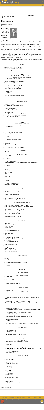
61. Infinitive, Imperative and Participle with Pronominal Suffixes (15, 185)
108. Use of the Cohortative (8, 279)
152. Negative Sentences (8, 362)
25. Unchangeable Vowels (8, 112)
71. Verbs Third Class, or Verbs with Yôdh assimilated (14, 207)
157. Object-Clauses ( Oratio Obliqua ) (10, 369)
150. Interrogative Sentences (8, 359)
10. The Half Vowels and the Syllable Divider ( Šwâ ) (13, 85)
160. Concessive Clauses (8, 373)
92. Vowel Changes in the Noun (9, 242)
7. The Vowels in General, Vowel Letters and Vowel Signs (14, 81)
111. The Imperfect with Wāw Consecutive (11, 283)
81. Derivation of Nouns (8, 226)
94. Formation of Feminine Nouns (9, 245)
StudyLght (8, 2)
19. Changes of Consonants (8, 104)
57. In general (6, 180)
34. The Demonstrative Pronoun (9, 135)
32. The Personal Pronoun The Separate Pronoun (12, 132)
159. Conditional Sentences (8, 371)
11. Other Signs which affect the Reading (11, 87)
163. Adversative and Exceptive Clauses (11, 377)
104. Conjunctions (6, 263)
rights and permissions (21, 397)
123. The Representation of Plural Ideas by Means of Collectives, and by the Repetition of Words (21, 309)
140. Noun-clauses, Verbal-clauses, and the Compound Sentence (15, 341)
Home (3, 16)
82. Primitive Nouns (7, 227)
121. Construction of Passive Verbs (10, 304)
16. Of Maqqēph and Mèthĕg (8, 93)
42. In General (6, 151)
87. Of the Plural (6, 234)
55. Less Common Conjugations (9, 174)
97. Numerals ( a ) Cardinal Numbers (10, 249)
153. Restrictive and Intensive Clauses (10, 363)
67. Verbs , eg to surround (10, 199)
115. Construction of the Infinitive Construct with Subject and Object (16, 291)
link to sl (40, 397)
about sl (35, 397)
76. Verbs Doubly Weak (7, 214)
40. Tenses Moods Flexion (8, 146)
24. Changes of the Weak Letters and (10, 111)
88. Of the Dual (6, 236)
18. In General (6, 102)
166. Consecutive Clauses (8, 381)
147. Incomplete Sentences (8, 352)
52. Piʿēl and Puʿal (6, 170)
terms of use (4, 397)
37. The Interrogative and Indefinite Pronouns (12, 139)
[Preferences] (42, 5)
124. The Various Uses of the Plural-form (11, 310)
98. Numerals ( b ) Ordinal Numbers (10, 251)
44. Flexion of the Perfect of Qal (9, 157)
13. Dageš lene (6, 89)
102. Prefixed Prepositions (8, 261)
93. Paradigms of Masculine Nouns (10, 244)
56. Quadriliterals (6, 176)
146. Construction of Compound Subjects (11, 351)
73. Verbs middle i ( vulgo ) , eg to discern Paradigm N (14, 210)
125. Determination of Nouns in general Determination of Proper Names (17, 312)
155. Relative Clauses (7, 366)
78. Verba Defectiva (7, 222)
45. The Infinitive (6, 158)
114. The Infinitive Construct (8, 290)
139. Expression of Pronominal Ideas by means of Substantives (15, 334)
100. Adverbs (6, 258)
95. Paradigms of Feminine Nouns (9, 247)
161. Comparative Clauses (8, 374)
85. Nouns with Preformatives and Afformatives (12, 231)
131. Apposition (6, 320)
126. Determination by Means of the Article (11, 313)
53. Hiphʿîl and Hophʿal (7, 172)
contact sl (30, 397)
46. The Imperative (7, 159)
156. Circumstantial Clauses (8, 367)
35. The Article (6, 136)
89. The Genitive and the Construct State (11, 237)
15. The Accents (6, 92)
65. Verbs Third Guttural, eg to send (11, 194)
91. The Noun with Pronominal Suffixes (10, 241)
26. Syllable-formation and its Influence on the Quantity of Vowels (15, 113)
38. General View (6, 143)
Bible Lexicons (10, 16)
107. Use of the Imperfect (8, 277)
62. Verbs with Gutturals (8, 190)
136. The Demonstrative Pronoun (9, 330)
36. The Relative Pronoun (8, 137)
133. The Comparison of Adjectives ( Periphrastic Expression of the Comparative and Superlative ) (21, 323)
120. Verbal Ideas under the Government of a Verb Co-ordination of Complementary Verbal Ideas (21, 302)
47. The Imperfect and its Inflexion (9, 161)
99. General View (6, 257)
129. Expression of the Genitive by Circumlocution (13, 317)
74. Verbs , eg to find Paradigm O (11, 212)
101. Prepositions (6, 259)
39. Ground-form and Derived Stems (10, 144)
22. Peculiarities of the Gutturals (9, 108)
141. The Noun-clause (7, 342)
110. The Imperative (7, 282)
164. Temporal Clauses (7, 378)
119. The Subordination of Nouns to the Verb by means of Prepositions (16, 301)
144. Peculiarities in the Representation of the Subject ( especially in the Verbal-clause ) (19, 347)
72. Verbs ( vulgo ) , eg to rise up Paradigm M (14, 209)
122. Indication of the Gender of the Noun (11, 308)
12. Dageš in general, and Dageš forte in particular (12, 88)
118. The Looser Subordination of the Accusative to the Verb (14, 299)
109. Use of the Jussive (7, 280)
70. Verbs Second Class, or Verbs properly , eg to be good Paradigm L (18, 206)
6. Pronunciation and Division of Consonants (11, 79)
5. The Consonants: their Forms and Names (11, 78)
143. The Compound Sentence (9, 345)
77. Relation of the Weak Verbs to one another (12, 216)
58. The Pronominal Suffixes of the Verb (10, 181)
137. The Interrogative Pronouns (9, 331)
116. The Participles (7, 293)
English (3, 18)
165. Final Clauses (6, 380)
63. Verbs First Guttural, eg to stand (11, 191)
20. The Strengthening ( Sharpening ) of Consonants (13, 105)
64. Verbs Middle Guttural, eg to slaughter (12, 192)
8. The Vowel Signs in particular (9, 82)
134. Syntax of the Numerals (8, 324)
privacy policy (12, 397)
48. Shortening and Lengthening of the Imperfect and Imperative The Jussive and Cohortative (20, 162)
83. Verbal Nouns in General (8, 228)
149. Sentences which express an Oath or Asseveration (13, 358)
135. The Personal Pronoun (8, 328)
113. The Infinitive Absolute (8, 288)
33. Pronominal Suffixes (7, 133)
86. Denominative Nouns (8, 233)
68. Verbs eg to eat (8, 203)
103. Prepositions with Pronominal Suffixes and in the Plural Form (15, 262)
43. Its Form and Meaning (8, 155)
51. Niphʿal (5, 169)
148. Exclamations (6, 356)
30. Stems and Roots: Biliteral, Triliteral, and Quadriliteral (14, 125)
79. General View (6, 223)
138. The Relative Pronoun (8, 332)
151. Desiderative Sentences (8, 360)
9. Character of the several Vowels (9, 84)
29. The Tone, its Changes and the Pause (11, 117)
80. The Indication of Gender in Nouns (10, 224)
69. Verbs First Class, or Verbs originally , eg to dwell (15, 205)
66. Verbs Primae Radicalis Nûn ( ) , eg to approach (14, 198)
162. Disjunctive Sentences (8, 375)
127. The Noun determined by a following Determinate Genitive (15, 315)
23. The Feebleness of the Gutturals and (11, 109)
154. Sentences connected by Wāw (10, 364)
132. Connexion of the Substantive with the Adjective (13, 321)
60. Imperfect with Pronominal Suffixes (10, 184)
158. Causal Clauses (7, 370)
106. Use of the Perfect (7, 276)
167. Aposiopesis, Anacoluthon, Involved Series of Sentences (14, 382)
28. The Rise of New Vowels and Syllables (11, 116)
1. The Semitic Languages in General (10, 65)
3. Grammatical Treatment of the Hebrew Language (13, 68)
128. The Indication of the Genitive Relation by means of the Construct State (17, 316)
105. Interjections (6, 265)
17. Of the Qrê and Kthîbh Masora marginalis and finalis (14, 95)
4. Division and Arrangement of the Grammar (11, 70)
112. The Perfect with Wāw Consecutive (11, 284)
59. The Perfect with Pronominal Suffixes (11, 183)
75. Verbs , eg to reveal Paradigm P (11, 213)
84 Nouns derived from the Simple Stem (11, 230)
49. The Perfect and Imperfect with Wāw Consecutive (13, 163)
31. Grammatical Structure (8, 126)
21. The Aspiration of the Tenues (9, 106)
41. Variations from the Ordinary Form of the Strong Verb (14, 147)
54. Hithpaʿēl (5, 173)
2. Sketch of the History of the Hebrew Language (12, 67)
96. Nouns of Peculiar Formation (9, 248)
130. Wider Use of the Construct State (10, 319)
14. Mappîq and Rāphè (7, 91)
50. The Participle (6, 165)
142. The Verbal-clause (7, 344)
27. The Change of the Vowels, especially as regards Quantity (15, 115)
